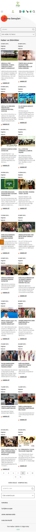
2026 (18, 529)
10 (32, 473)
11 (15, 477)
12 (20, 477)
